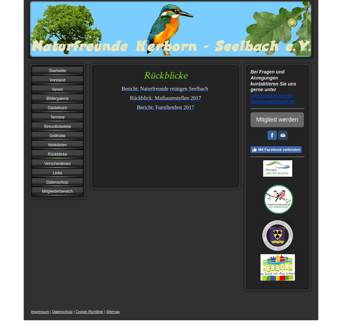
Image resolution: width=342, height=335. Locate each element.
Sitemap (113, 312)
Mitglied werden (277, 119)
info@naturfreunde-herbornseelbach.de (272, 98)
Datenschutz (62, 312)
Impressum (40, 312)
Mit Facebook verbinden (276, 149)
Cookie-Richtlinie (90, 312)
